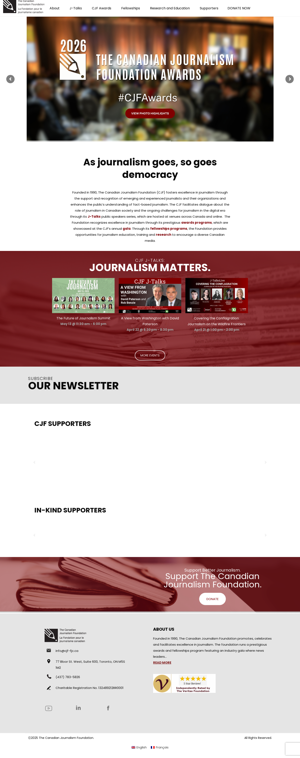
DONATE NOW (239, 8)
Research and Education (170, 8)
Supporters (209, 8)
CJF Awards (101, 8)
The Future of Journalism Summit (83, 318)
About (55, 8)
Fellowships (130, 8)
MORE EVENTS (150, 355)
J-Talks (76, 8)
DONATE (212, 599)
